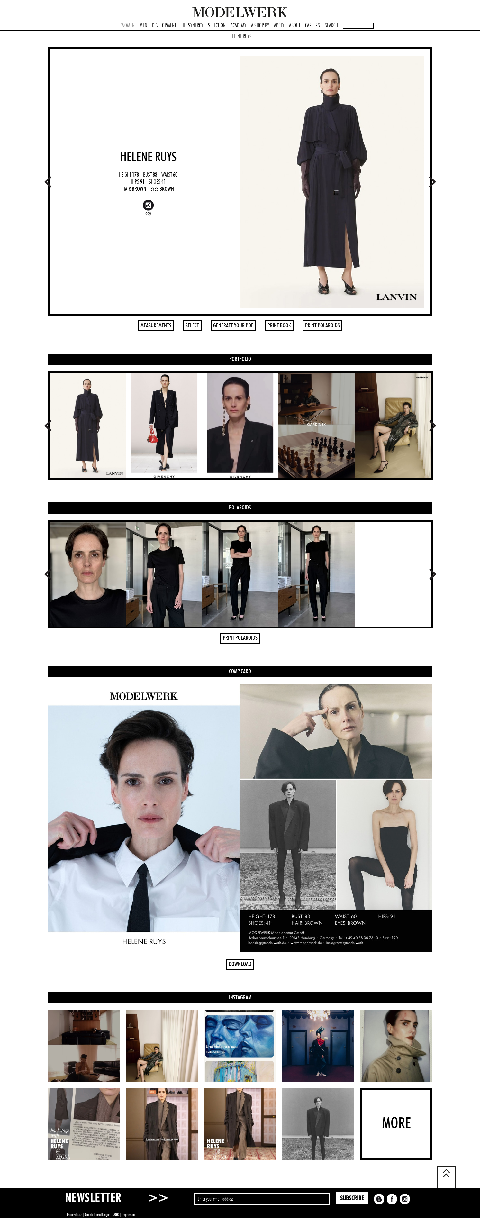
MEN (143, 26)
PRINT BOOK (279, 326)
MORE (396, 1123)
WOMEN (128, 26)
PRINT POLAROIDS (322, 326)
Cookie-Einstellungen (97, 1215)
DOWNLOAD (240, 964)
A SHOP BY (260, 26)
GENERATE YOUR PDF (233, 326)
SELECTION (217, 26)
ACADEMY (238, 26)
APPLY (279, 26)
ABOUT (294, 26)
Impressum (128, 1215)
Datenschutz (74, 1215)
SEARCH (331, 26)
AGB (116, 1215)
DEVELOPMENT (164, 26)
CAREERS (312, 26)
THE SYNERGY (192, 26)
